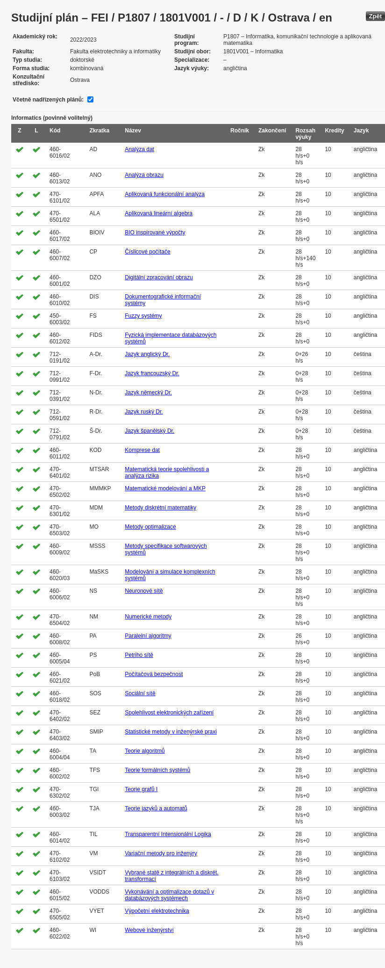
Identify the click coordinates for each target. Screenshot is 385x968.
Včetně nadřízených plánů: (48, 99)
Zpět (375, 16)
